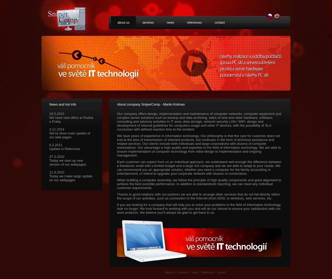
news (170, 22)
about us (123, 22)
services (148, 22)
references (194, 22)
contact (220, 22)
